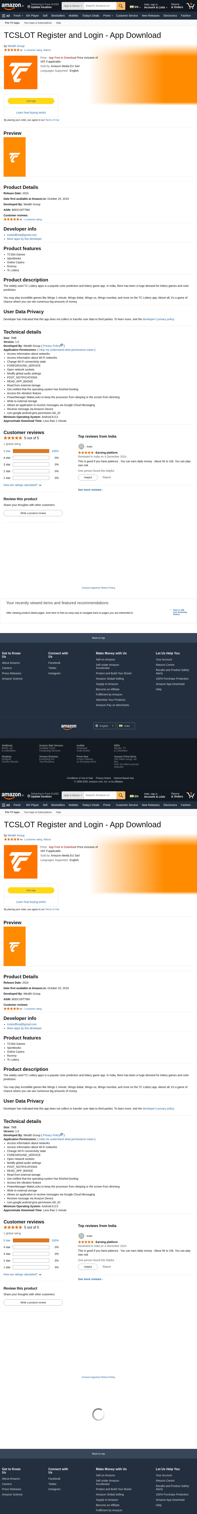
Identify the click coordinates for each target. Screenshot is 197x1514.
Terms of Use (52, 120)
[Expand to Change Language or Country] (140, 7)
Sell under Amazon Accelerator (107, 634)
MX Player (32, 15)
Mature (47, 50)
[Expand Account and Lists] (167, 7)
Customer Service (127, 15)
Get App (31, 100)
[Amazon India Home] (68, 695)
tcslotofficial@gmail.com (22, 234)
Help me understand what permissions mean (66, 349)
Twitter (52, 635)
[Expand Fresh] (22, 15)
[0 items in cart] (190, 6)
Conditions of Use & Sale (80, 745)
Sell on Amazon (105, 627)
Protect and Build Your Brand (113, 641)
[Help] (58, 23)
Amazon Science (12, 646)
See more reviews (89, 489)
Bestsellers (58, 15)
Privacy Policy (53, 345)
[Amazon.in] (13, 6)
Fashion (186, 15)
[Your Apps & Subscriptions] (38, 23)
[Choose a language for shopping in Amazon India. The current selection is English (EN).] (133, 6)
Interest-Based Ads (124, 745)
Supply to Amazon (107, 651)
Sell (45, 15)
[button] (43, 6)
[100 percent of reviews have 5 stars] (31, 451)
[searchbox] (100, 6)
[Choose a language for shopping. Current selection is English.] (105, 693)
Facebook (54, 630)
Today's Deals (90, 15)
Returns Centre (165, 632)
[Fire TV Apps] (12, 23)
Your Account (164, 627)
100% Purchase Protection (172, 646)
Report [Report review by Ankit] (107, 477)
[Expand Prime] (112, 15)
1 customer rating (33, 50)
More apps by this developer (24, 238)
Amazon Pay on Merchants (112, 672)
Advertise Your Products (110, 667)
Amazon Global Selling (110, 646)
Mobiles (73, 15)
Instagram (54, 641)
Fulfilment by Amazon (109, 662)
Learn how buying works (31, 112)
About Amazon (11, 630)
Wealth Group (16, 46)
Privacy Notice (103, 745)
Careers (7, 635)
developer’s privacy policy (158, 319)
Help (159, 657)
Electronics (170, 15)
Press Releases (11, 641)
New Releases (151, 15)
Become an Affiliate (108, 657)
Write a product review (33, 513)
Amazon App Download (170, 651)
